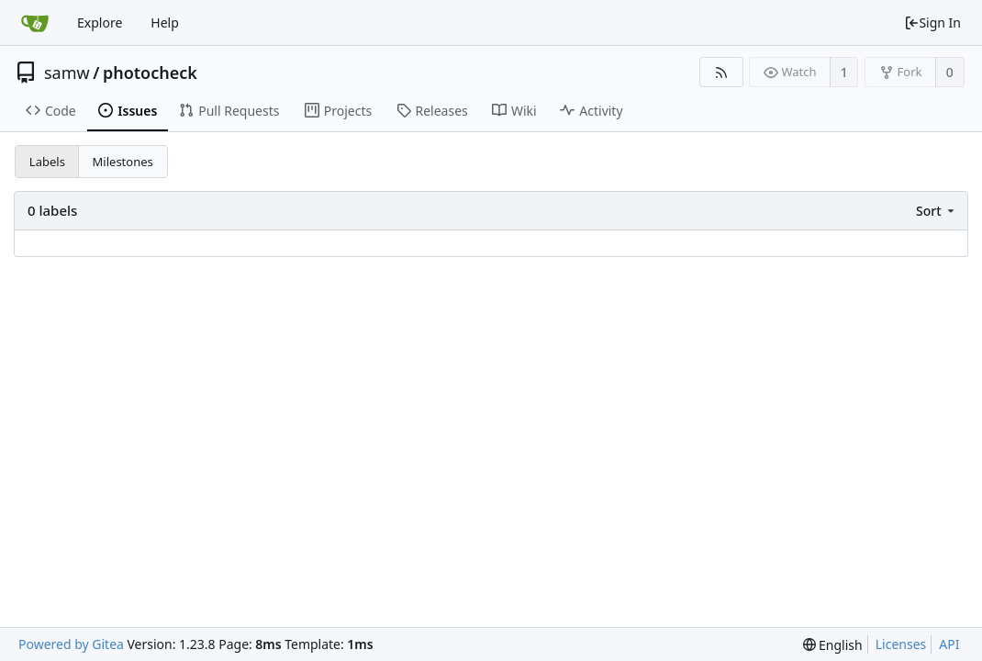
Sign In (932, 22)
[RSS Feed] (720, 72)
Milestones (123, 161)
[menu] (936, 211)
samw (67, 72)
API (949, 644)
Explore (99, 22)
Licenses (901, 644)
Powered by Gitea (71, 644)
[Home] (35, 22)
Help (165, 22)
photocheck (150, 72)
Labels (47, 161)
